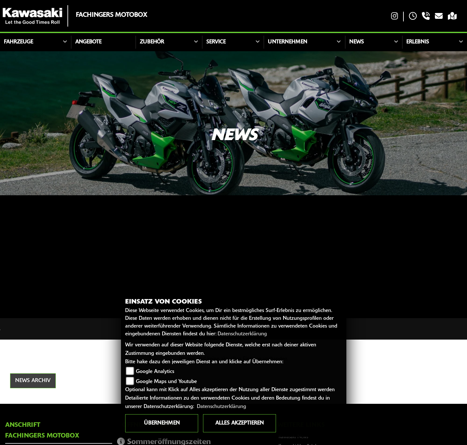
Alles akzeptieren (239, 423)
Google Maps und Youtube (166, 381)
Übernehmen (162, 423)
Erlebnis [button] (417, 42)
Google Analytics (155, 371)
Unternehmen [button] (287, 42)
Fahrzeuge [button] (18, 42)
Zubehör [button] (152, 42)
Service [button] (216, 42)
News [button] (356, 42)
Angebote (88, 42)
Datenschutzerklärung (242, 334)
